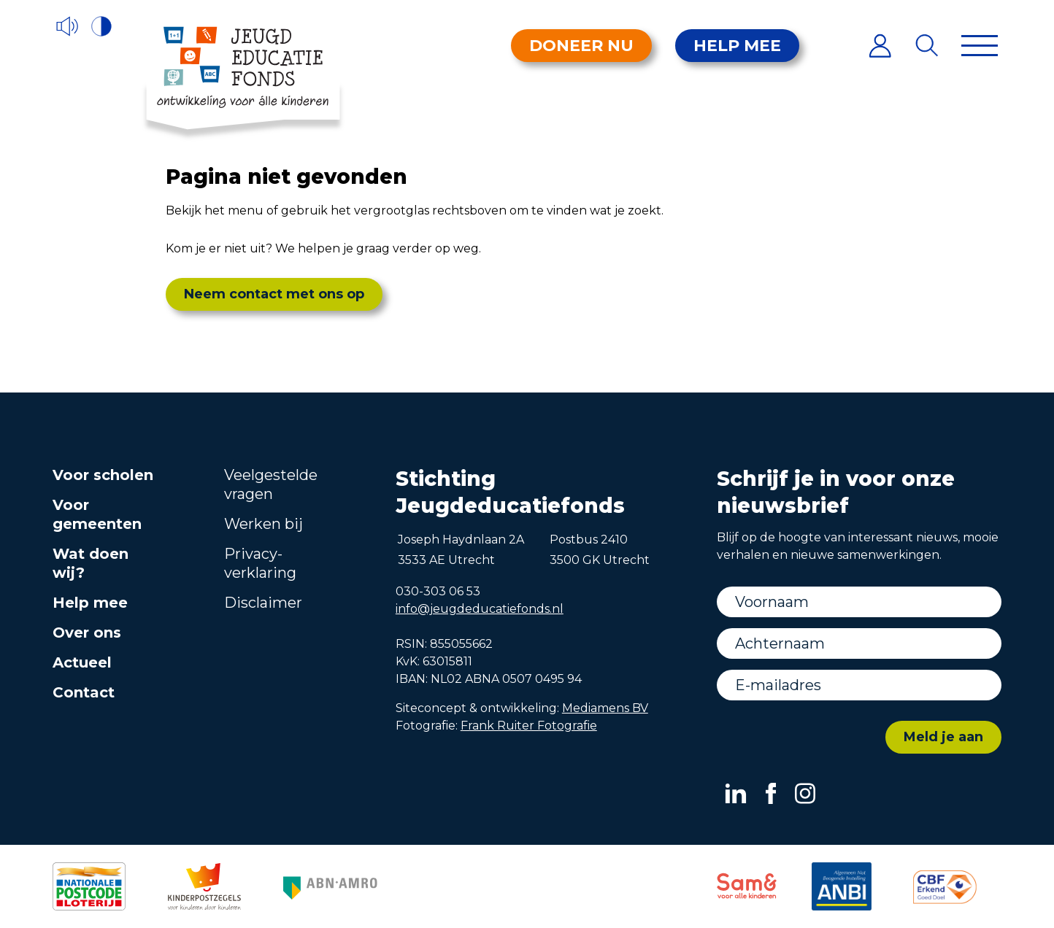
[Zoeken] (927, 45)
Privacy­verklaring (260, 563)
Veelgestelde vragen (271, 484)
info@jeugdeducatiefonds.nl (479, 609)
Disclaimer (263, 602)
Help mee (737, 45)
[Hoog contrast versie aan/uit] (102, 26)
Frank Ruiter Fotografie (529, 725)
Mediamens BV (605, 708)
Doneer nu (581, 45)
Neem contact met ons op (274, 294)
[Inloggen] (879, 45)
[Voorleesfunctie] (67, 26)
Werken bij (263, 524)
